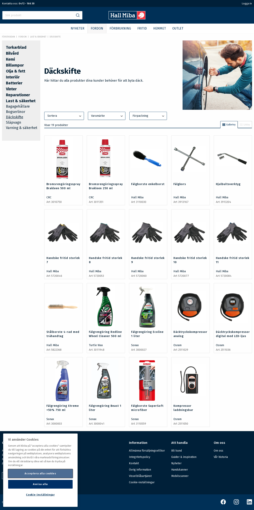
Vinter (11, 89)
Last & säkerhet (38, 37)
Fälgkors (179, 184)
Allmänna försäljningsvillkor (147, 450)
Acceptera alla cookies (40, 473)
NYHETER (77, 28)
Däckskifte (55, 37)
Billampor (15, 65)
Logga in (247, 3)
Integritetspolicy (139, 457)
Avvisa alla (40, 484)
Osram (177, 345)
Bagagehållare (18, 106)
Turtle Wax (96, 345)
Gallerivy (229, 124)
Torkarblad (16, 47)
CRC (48, 197)
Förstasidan (8, 37)
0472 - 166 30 (27, 3)
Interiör (13, 77)
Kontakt (134, 463)
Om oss (218, 450)
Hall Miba (137, 197)
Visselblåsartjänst (140, 476)
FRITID (142, 28)
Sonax (135, 345)
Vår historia (221, 457)
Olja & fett (15, 71)
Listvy (245, 124)
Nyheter (176, 463)
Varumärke (107, 116)
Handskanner (179, 469)
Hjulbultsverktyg (228, 184)
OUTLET (177, 28)
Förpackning (149, 116)
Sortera (64, 116)
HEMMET (159, 28)
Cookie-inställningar (142, 482)
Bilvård (12, 53)
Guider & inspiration (183, 457)
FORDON (97, 28)
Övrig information (140, 469)
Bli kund (176, 450)
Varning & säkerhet (21, 128)
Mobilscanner (180, 476)
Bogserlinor (15, 112)
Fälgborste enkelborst (148, 184)
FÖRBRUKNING (120, 28)
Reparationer (18, 95)
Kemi (10, 59)
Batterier (14, 83)
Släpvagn (13, 122)
